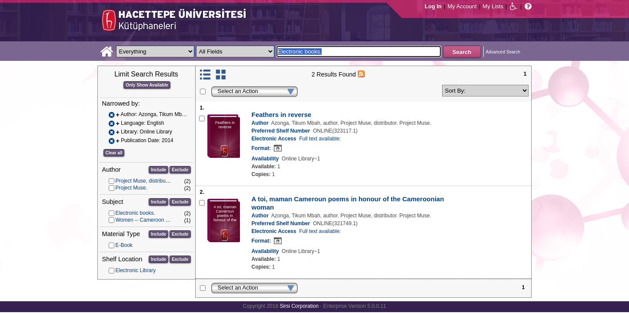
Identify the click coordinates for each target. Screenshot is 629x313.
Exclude (180, 169)
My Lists (493, 6)
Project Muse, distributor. (144, 181)
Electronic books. (135, 213)
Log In (433, 6)
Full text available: (320, 139)
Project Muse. (131, 188)
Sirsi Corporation (299, 306)
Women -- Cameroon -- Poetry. (151, 220)
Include (158, 169)
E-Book (124, 245)
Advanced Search (503, 52)
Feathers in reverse (282, 114)
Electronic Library (136, 270)
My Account (461, 6)
